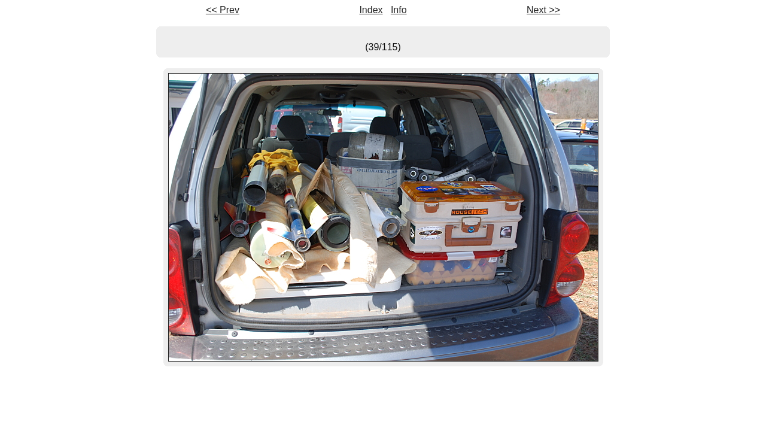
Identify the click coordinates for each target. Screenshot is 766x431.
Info (399, 10)
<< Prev (222, 10)
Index (370, 10)
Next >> (543, 10)
